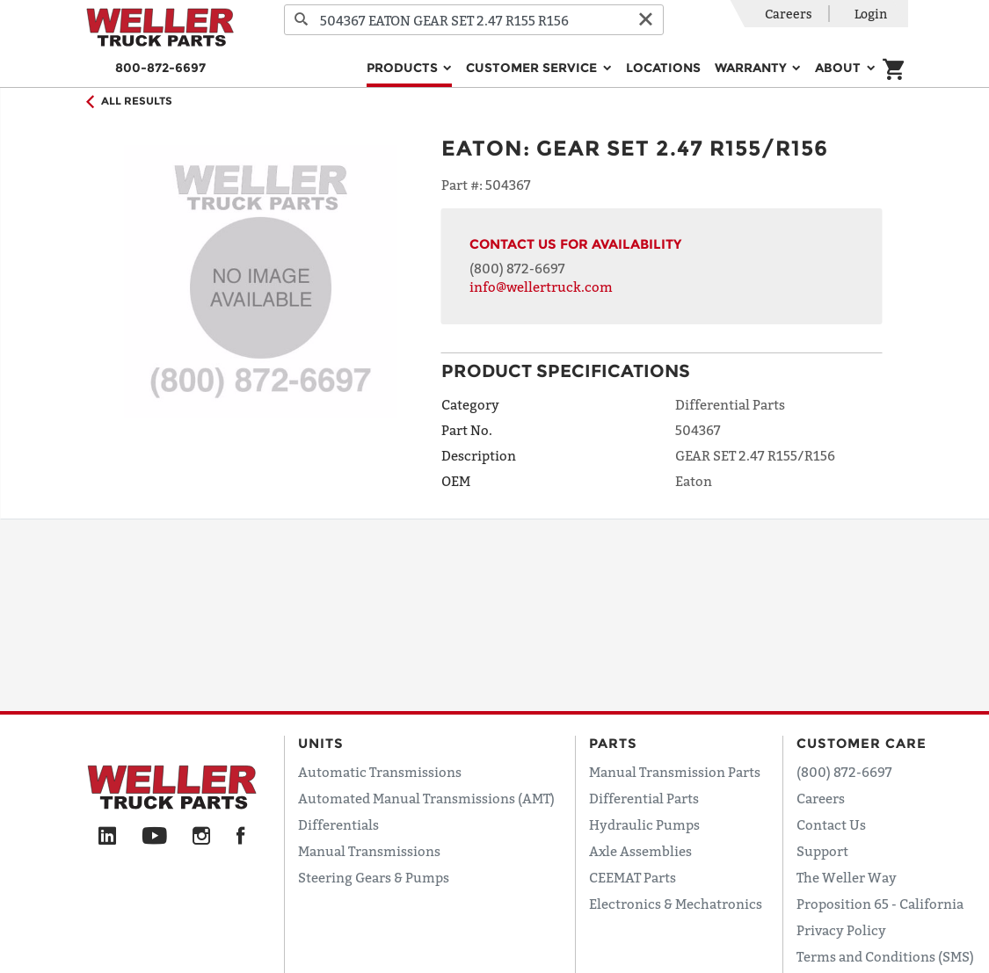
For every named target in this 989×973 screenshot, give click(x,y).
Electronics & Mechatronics (675, 903)
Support (822, 851)
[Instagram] (202, 836)
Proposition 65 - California (880, 903)
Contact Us (831, 824)
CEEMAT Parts (632, 877)
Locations (663, 68)
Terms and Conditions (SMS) (885, 956)
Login (870, 13)
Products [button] (404, 68)
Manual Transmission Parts (674, 772)
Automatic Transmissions (380, 772)
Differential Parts (644, 798)
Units (321, 743)
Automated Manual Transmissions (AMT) (426, 798)
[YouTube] (154, 836)
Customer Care (861, 743)
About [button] (839, 68)
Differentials (338, 824)
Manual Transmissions (369, 851)
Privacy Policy (841, 930)
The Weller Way (846, 877)
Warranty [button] (752, 68)
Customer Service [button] (533, 68)
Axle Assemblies (640, 851)
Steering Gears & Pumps (373, 877)
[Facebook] (240, 836)
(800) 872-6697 (517, 268)
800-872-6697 (160, 68)
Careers (788, 13)
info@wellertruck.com (541, 286)
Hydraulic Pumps (644, 824)
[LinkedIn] (107, 836)
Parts (613, 743)
